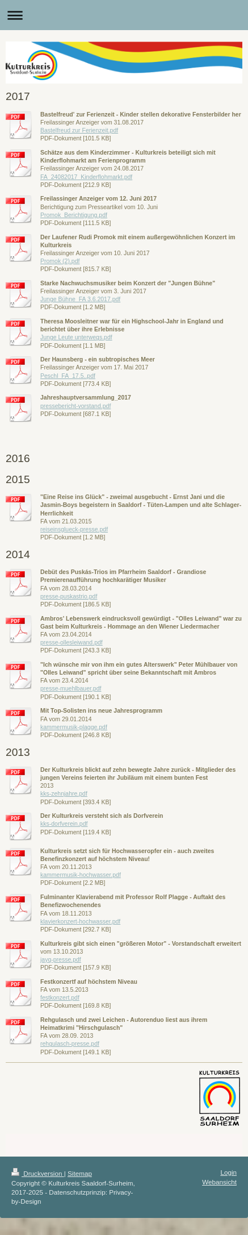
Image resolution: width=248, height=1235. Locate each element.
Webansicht (219, 1182)
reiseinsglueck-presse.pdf (74, 529)
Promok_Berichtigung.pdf (73, 214)
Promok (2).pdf (59, 260)
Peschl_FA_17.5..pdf (67, 375)
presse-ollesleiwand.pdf (71, 642)
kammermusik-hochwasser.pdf (80, 874)
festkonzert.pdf (59, 997)
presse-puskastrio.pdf (68, 596)
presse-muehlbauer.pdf (70, 688)
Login (228, 1172)
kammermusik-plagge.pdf (73, 726)
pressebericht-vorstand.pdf (75, 405)
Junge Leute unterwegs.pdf (76, 337)
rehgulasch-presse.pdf (69, 1043)
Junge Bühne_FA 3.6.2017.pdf (80, 299)
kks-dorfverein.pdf (63, 823)
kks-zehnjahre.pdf (63, 793)
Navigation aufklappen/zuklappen (124, 15)
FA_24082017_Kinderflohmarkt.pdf (86, 176)
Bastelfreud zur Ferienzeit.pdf (79, 130)
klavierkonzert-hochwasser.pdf (80, 921)
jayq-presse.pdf (60, 959)
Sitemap (80, 1173)
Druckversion (37, 1173)
